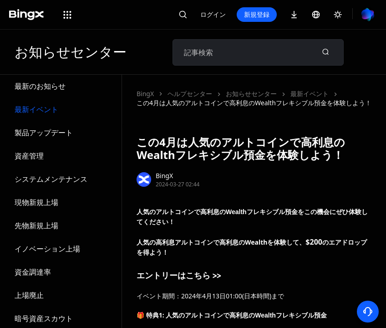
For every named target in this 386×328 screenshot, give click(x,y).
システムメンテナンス (51, 179)
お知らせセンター (251, 94)
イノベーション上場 (47, 248)
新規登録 (256, 14)
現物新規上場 (36, 202)
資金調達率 (33, 272)
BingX (145, 94)
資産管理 (29, 155)
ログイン (213, 14)
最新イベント (36, 109)
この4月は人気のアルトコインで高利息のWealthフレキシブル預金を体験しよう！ (254, 103)
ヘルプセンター (190, 94)
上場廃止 (29, 295)
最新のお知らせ (40, 86)
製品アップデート (44, 132)
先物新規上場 (36, 225)
